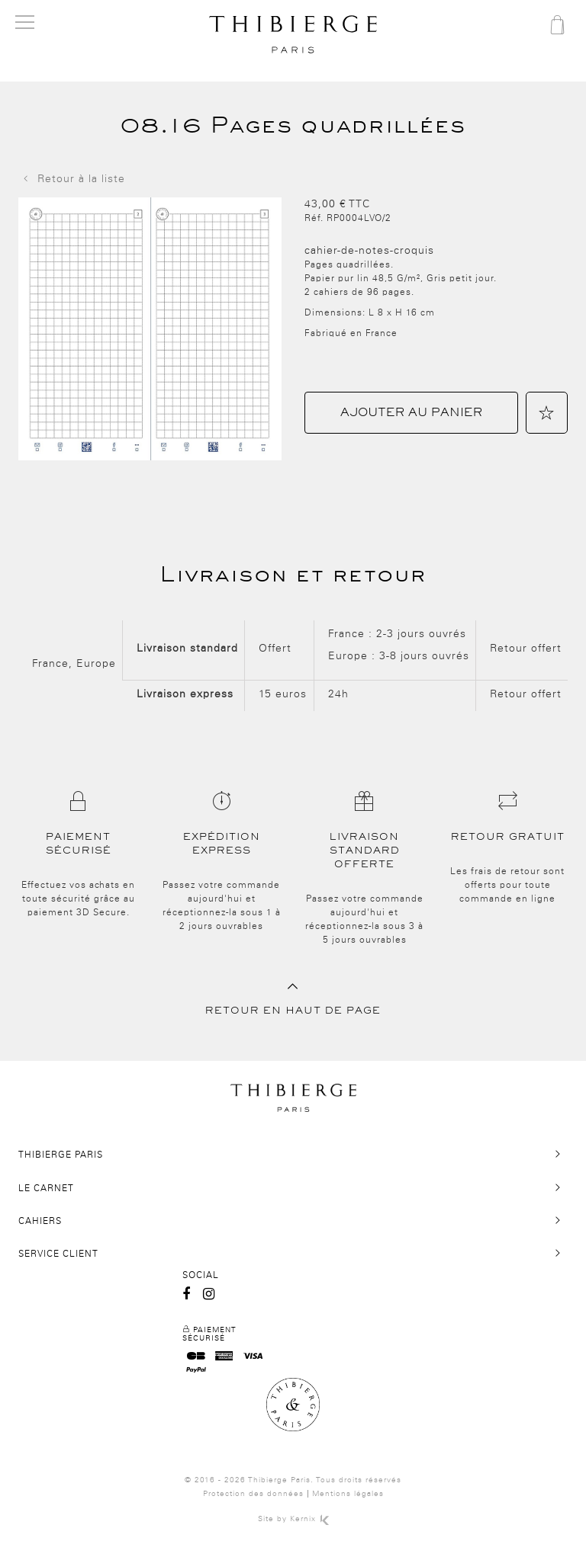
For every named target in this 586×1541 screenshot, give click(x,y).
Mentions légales (348, 1494)
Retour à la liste (71, 179)
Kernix (309, 1519)
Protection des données (253, 1494)
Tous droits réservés (358, 1480)
